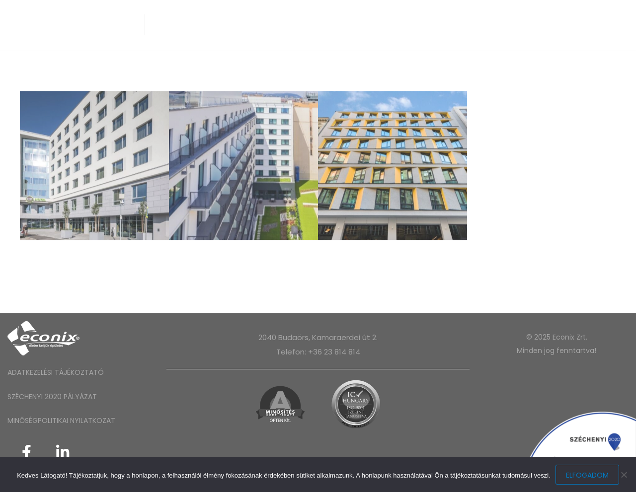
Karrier (428, 25)
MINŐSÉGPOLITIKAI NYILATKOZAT (61, 420)
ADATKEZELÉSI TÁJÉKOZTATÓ (55, 372)
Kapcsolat (480, 25)
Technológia (302, 25)
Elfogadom (587, 475)
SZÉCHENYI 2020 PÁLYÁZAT (52, 397)
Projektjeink (371, 25)
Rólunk (171, 25)
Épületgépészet (231, 25)
